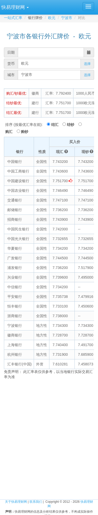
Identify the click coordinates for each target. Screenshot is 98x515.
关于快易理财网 (16, 502)
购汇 (10, 132)
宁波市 (66, 18)
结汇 (56, 124)
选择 (87, 64)
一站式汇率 (13, 18)
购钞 (24, 132)
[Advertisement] (49, 436)
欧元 (51, 18)
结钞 (72, 124)
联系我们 (36, 502)
